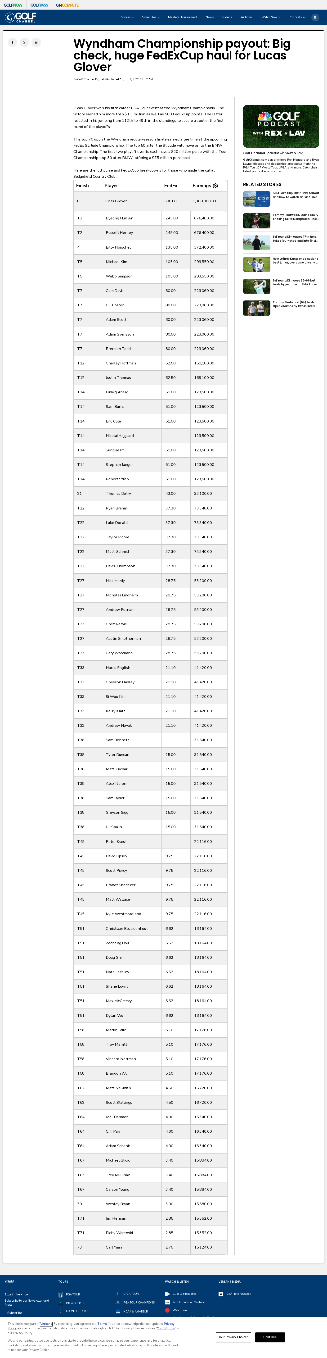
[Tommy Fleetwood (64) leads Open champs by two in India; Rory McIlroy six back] (256, 308)
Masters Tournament (182, 17)
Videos (227, 17)
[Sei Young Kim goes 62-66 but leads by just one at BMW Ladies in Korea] (256, 286)
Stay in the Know (17, 1294)
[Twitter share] (24, 42)
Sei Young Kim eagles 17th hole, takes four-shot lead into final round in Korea (295, 239)
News (210, 17)
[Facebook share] (12, 42)
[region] (163, 1337)
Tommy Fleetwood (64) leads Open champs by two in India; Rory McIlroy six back (294, 304)
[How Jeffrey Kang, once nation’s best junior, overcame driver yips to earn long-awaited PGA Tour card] (256, 264)
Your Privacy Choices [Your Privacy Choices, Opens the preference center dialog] (233, 1337)
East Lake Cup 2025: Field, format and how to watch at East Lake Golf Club (296, 195)
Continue (270, 1337)
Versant (46, 1324)
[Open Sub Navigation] (133, 17)
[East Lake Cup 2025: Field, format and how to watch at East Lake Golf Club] (256, 199)
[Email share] (36, 42)
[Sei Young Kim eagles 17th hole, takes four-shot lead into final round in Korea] (256, 242)
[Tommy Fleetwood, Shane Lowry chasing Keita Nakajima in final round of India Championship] (256, 220)
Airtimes (247, 17)
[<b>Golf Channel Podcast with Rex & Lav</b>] (281, 126)
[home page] (20, 18)
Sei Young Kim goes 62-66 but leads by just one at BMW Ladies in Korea (295, 282)
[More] (315, 18)
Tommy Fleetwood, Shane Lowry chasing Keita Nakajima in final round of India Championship (295, 217)
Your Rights (166, 1328)
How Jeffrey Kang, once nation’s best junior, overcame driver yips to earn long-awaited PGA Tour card (296, 261)
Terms (102, 1324)
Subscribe (14, 1313)
